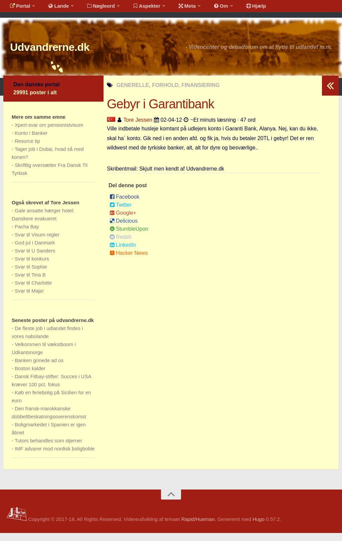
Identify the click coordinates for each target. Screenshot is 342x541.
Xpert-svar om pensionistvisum (49, 133)
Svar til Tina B (30, 283)
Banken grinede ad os (39, 368)
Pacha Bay (27, 234)
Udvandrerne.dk (62, 53)
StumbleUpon (129, 237)
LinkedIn (123, 253)
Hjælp (238, 8)
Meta (176, 8)
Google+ (123, 221)
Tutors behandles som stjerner (48, 448)
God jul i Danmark (35, 250)
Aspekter (138, 8)
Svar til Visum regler (37, 242)
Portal (18, 8)
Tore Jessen (138, 127)
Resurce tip (27, 149)
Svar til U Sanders (35, 258)
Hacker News (129, 261)
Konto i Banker (31, 141)
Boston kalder (30, 376)
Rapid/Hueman (198, 527)
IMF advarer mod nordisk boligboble (55, 456)
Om (207, 8)
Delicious (124, 229)
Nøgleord (94, 8)
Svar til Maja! (29, 299)
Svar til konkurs (32, 266)
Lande (54, 8)
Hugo (258, 527)
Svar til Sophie (31, 275)
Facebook (124, 205)
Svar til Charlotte (33, 291)
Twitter (121, 213)
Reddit (120, 245)
